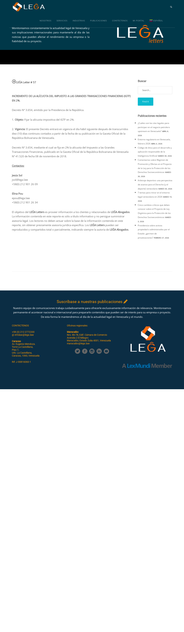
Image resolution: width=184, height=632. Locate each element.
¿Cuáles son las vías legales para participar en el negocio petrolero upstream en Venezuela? (154, 127)
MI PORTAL (138, 20)
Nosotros (45, 20)
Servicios (62, 20)
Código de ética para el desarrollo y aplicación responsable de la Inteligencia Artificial (155, 151)
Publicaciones (98, 20)
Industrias (79, 20)
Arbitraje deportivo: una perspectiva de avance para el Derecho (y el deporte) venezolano (155, 184)
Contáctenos (120, 20)
